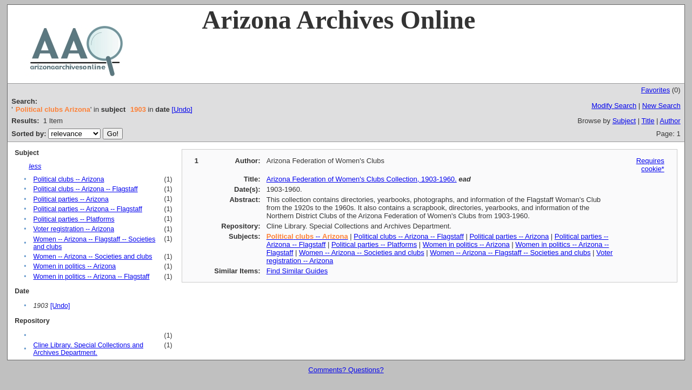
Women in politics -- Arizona (74, 266)
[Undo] (182, 109)
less (35, 166)
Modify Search (613, 106)
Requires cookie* (650, 165)
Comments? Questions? (345, 370)
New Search (661, 106)
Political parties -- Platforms (73, 219)
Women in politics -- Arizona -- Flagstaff (91, 276)
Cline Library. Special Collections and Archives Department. (88, 349)
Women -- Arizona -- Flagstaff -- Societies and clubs (510, 252)
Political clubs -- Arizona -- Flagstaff (85, 189)
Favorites (655, 90)
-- (307, 236)
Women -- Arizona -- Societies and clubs (92, 256)
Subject (624, 121)
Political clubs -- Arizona (68, 179)
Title (647, 121)
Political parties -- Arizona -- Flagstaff (87, 209)
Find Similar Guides (297, 271)
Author (670, 121)
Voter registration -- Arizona (73, 229)
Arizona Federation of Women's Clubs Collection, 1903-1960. (362, 179)
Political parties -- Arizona (70, 199)
